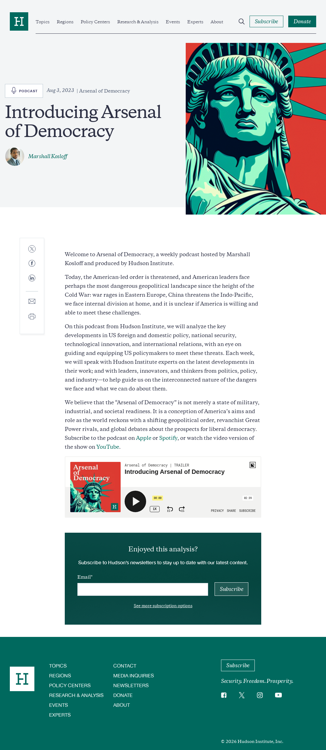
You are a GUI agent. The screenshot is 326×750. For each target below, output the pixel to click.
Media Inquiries (133, 675)
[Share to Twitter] (32, 249)
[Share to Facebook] (32, 264)
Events (173, 21)
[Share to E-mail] (32, 302)
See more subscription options (163, 605)
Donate (123, 695)
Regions (65, 21)
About (217, 21)
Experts (195, 21)
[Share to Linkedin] (32, 282)
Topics (42, 21)
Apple (143, 438)
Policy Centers (95, 21)
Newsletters (131, 685)
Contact (124, 665)
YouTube (107, 447)
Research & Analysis (137, 21)
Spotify (168, 438)
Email (84, 577)
